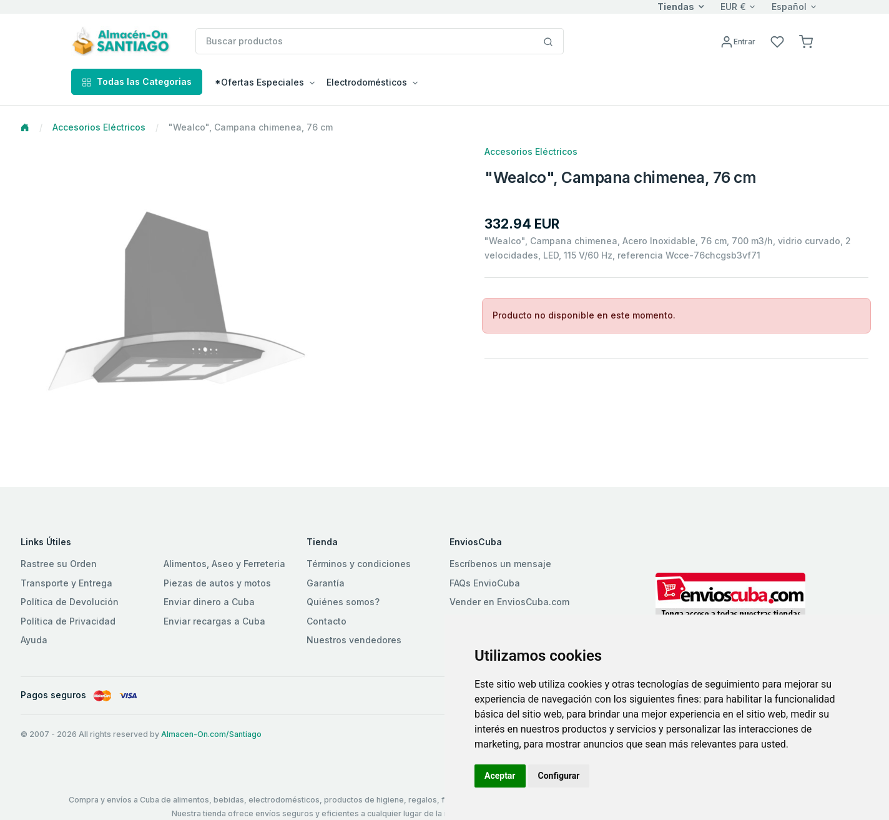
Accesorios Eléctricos (98, 127)
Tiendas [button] (675, 6)
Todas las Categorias (137, 81)
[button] (806, 41)
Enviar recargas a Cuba (214, 621)
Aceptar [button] (500, 776)
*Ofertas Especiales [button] (259, 82)
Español (789, 6)
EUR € (733, 6)
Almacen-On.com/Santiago (211, 734)
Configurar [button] (559, 776)
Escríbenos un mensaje (500, 563)
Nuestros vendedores (354, 640)
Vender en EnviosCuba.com (509, 601)
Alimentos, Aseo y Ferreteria (224, 563)
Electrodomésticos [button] (367, 82)
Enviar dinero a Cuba (209, 601)
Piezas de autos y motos (217, 583)
